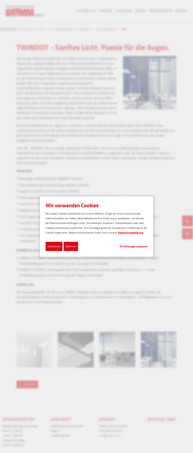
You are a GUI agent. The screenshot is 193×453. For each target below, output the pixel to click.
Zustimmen (54, 246)
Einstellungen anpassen (133, 246)
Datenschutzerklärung (130, 232)
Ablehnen (71, 246)
